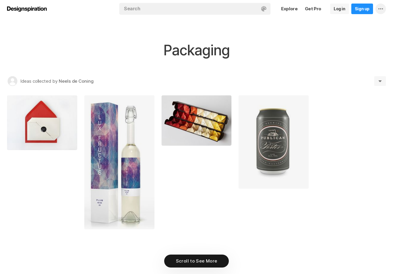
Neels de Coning (76, 81)
